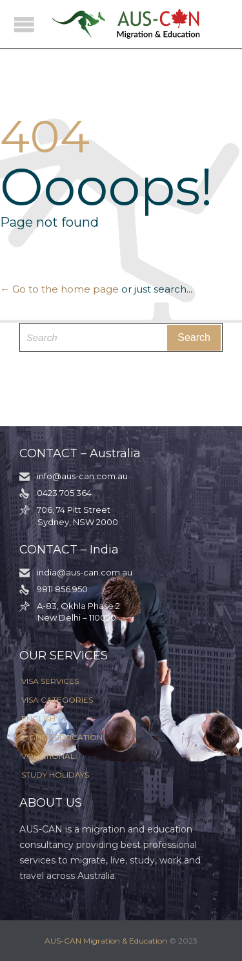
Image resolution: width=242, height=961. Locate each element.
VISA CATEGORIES (57, 700)
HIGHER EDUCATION (62, 737)
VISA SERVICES (50, 681)
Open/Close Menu (24, 24)
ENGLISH (38, 718)
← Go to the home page (59, 289)
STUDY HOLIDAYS (55, 775)
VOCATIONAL (48, 756)
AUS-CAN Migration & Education (106, 941)
